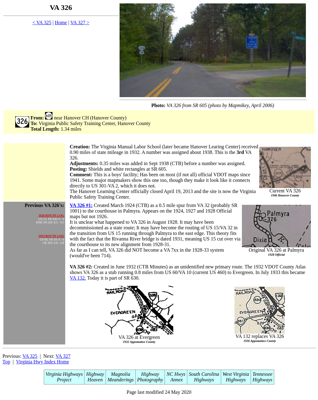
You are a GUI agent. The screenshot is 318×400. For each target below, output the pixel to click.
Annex (176, 379)
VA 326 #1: (81, 205)
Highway (95, 374)
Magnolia (120, 374)
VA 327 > (79, 22)
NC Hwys (175, 374)
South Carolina (204, 374)
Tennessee (262, 374)
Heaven (95, 379)
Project (64, 379)
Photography (150, 379)
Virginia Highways (64, 374)
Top (6, 361)
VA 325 (29, 356)
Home (61, 22)
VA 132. (78, 278)
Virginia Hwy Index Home (42, 361)
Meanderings (120, 379)
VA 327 (63, 356)
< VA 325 (41, 22)
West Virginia (236, 374)
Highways (204, 379)
